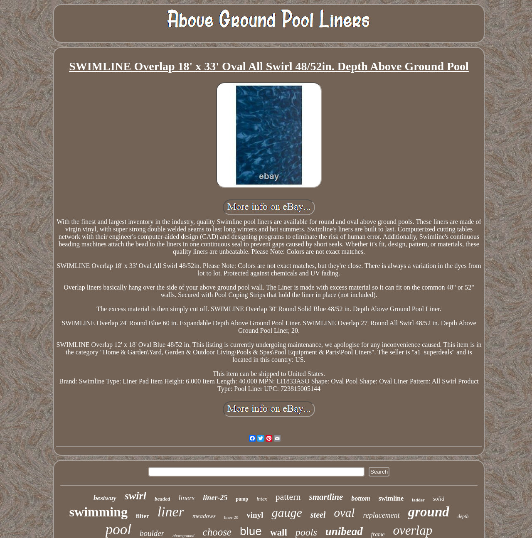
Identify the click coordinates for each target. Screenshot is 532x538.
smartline (326, 497)
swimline (391, 498)
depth (463, 516)
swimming (98, 511)
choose (217, 532)
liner (171, 511)
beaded (162, 499)
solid (438, 499)
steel (318, 514)
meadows (204, 516)
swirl (135, 496)
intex (261, 499)
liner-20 (231, 517)
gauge (286, 512)
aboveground (183, 535)
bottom (360, 498)
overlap (413, 530)
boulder (152, 533)
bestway (105, 498)
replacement (381, 515)
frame (378, 534)
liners (186, 498)
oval (344, 512)
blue (251, 531)
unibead (344, 531)
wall (278, 532)
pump (242, 499)
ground (428, 511)
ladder (418, 499)
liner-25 (215, 498)
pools (306, 532)
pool (118, 529)
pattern (288, 496)
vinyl (254, 515)
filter (142, 516)
